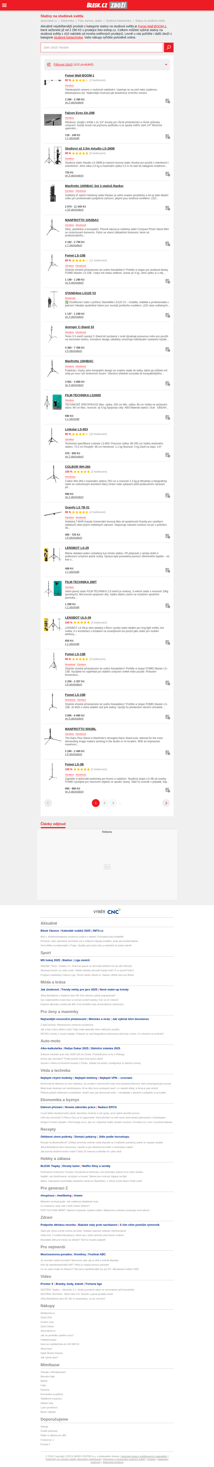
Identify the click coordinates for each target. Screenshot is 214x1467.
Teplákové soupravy (51, 1398)
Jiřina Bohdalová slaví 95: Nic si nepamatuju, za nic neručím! (73, 1298)
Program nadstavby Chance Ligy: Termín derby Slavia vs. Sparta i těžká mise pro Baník (87, 975)
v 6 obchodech (73, 537)
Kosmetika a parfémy (52, 1394)
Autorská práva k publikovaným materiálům (144, 1456)
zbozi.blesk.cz (49, 20)
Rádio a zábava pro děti (53, 1435)
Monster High (48, 1376)
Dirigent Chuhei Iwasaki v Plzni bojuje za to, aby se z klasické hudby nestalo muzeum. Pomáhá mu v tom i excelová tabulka (106, 1122)
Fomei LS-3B (74, 764)
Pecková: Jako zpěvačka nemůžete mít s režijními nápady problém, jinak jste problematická (89, 941)
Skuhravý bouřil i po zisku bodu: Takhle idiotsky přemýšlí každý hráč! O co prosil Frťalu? (87, 970)
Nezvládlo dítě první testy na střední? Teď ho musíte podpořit (73, 1239)
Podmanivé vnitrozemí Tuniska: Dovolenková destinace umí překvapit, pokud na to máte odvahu (92, 1172)
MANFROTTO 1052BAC (82, 220)
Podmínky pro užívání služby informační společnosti (73, 1459)
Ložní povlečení (49, 1407)
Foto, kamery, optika (90, 20)
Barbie (44, 1381)
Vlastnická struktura (113, 1462)
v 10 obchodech (74, 209)
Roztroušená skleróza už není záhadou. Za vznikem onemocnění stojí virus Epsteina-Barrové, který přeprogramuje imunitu (106, 1083)
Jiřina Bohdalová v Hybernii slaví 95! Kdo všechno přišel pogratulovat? (78, 995)
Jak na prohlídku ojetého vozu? (57, 1335)
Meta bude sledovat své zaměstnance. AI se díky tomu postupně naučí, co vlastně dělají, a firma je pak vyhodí (99, 1088)
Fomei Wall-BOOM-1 (152, 26)
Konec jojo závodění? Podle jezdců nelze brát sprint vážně (72, 1058)
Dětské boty (47, 1403)
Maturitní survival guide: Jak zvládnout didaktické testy (70, 1201)
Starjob (44, 1426)
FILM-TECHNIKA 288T (81, 582)
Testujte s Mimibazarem (53, 1372)
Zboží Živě (46, 1317)
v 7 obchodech (73, 245)
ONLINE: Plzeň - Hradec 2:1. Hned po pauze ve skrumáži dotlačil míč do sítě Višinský (86, 966)
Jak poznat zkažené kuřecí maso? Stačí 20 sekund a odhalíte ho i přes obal (81, 1151)
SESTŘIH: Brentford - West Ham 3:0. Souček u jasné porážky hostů (77, 1294)
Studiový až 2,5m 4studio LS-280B (90, 148)
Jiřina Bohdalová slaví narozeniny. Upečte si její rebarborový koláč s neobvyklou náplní (87, 1147)
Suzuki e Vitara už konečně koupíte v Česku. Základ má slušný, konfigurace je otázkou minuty (91, 1063)
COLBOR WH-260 (77, 466)
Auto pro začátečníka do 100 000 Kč (60, 1344)
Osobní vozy (47, 1322)
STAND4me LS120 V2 (80, 293)
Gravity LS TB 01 (77, 507)
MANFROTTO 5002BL (80, 729)
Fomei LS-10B (75, 255)
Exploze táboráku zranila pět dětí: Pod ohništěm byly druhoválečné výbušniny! (82, 1004)
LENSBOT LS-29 (77, 548)
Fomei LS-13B (75, 654)
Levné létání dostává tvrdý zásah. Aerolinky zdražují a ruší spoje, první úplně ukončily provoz (90, 1113)
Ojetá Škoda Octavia (52, 1353)
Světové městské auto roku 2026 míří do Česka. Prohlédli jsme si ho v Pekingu (83, 1054)
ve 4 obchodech (74, 282)
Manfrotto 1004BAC (79, 361)
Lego (43, 1385)
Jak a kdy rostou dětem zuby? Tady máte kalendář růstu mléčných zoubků (80, 1029)
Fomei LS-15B (75, 695)
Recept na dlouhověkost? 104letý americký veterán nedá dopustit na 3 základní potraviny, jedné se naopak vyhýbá (102, 1142)
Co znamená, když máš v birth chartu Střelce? (65, 1206)
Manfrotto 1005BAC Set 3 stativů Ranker (94, 186)
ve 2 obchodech (74, 102)
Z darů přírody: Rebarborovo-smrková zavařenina (67, 1024)
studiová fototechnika (68, 37)
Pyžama (45, 1389)
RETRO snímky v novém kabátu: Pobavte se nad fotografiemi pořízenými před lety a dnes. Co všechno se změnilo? (102, 1033)
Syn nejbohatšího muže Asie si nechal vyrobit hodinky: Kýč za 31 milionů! (80, 1000)
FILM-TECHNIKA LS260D (83, 395)
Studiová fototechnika (118, 20)
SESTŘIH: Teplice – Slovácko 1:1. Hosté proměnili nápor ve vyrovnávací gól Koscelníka (87, 1289)
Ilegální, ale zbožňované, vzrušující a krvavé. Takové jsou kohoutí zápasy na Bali (84, 1176)
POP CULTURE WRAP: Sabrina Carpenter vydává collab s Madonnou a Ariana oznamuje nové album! (95, 1210)
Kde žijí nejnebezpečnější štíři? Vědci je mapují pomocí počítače (75, 1264)
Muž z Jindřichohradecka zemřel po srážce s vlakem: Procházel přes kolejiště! (82, 936)
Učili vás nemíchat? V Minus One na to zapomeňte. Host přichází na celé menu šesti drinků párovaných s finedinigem (103, 1117)
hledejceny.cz (48, 1313)
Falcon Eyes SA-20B (80, 113)
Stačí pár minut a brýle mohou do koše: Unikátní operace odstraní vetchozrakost (83, 1230)
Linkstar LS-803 (76, 429)
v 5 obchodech (73, 351)
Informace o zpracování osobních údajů (124, 1459)
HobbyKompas (48, 1339)
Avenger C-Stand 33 (79, 327)
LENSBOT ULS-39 (78, 617)
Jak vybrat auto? (49, 1357)
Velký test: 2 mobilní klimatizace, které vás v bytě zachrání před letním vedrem (82, 1235)
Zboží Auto (46, 1348)
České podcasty (49, 1431)
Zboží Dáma (47, 1326)
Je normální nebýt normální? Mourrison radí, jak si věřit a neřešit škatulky (79, 1260)
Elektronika (67, 20)
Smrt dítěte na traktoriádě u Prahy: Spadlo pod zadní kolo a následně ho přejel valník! (86, 945)
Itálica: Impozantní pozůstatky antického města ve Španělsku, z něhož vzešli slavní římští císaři (91, 1181)
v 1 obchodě (72, 138)
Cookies (151, 1459)
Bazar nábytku (48, 1412)
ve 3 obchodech (74, 175)
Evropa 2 (45, 1444)
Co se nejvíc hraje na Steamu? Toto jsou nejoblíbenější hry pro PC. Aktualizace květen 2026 (90, 1269)
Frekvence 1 (47, 1440)
